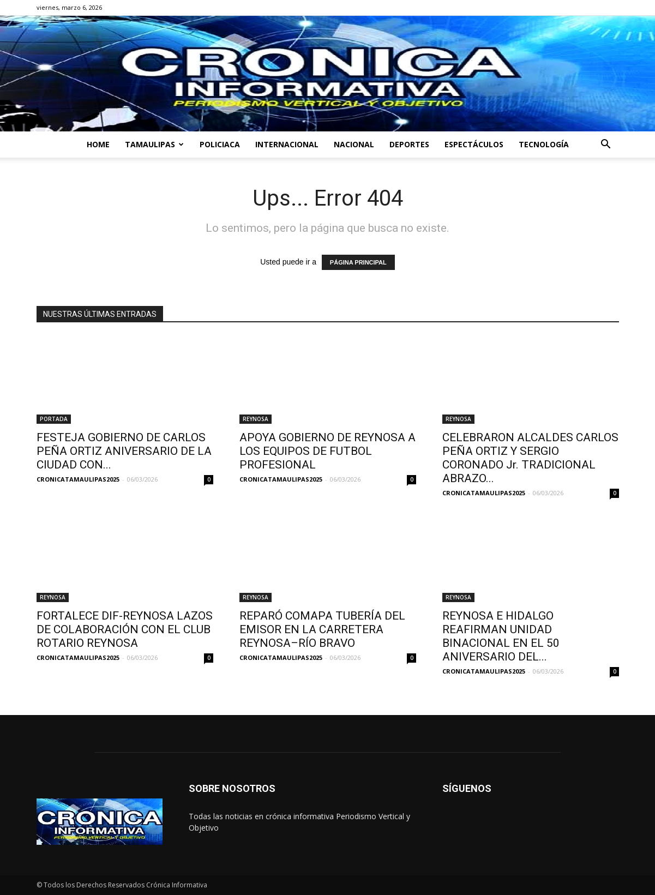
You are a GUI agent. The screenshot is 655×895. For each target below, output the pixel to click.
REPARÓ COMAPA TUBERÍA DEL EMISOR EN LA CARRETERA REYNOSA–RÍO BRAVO (322, 629)
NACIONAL (354, 144)
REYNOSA (255, 419)
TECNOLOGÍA (544, 144)
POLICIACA (220, 144)
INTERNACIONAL (287, 144)
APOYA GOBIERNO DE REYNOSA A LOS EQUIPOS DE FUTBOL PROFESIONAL (327, 451)
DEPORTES (409, 144)
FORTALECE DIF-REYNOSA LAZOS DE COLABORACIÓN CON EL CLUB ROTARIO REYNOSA (125, 629)
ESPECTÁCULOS (473, 144)
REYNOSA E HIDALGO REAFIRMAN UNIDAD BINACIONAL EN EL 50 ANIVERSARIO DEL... (501, 636)
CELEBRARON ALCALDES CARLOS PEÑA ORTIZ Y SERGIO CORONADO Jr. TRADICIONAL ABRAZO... (530, 458)
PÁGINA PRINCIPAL (358, 262)
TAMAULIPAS (154, 144)
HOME (98, 144)
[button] (606, 145)
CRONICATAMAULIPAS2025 (78, 479)
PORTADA (54, 419)
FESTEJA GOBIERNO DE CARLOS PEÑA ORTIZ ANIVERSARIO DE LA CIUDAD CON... (124, 451)
